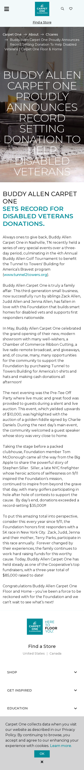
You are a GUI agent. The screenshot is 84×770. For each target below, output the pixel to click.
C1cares (52, 34)
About (34, 34)
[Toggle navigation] (6, 9)
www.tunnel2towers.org (25, 275)
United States (34, 653)
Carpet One (12, 34)
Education (42, 708)
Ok (42, 754)
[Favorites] (71, 9)
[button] (62, 9)
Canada (55, 653)
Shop (42, 672)
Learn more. (61, 746)
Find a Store (42, 22)
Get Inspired (42, 690)
